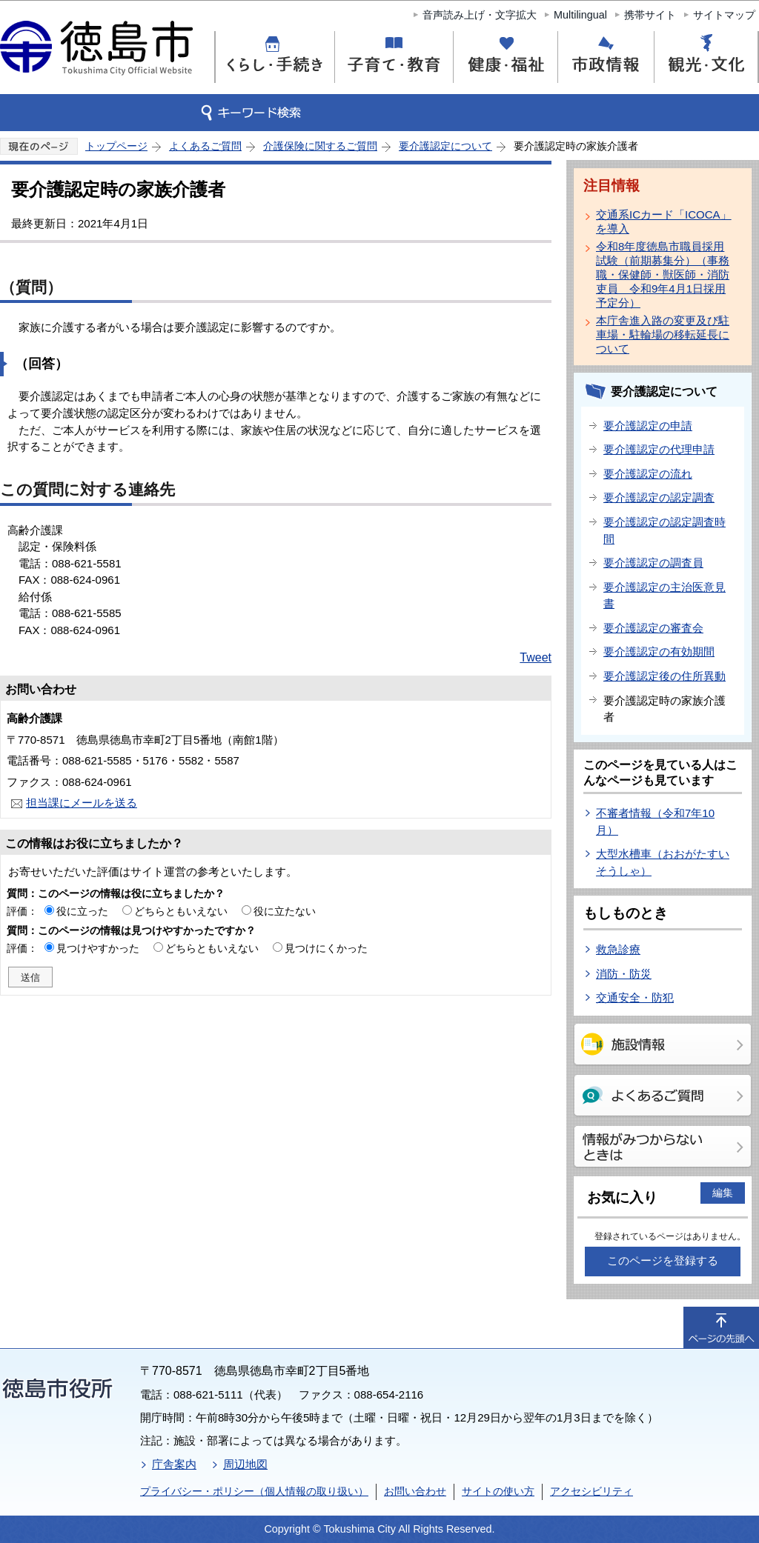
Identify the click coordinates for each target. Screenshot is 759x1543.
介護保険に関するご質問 (320, 146)
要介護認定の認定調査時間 (664, 530)
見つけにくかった (326, 948)
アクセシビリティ (591, 1491)
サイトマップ (724, 15)
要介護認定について (445, 146)
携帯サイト (650, 15)
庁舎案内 (174, 1464)
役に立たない (284, 911)
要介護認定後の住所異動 (664, 676)
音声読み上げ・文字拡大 (479, 15)
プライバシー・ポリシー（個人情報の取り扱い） (254, 1491)
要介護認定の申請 (647, 425)
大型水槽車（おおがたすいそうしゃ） (662, 862)
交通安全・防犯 (635, 997)
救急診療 (618, 949)
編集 (722, 1193)
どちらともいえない (181, 911)
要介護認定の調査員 (653, 562)
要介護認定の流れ (647, 473)
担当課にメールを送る (81, 802)
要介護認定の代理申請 (659, 449)
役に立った (82, 911)
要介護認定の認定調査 (659, 497)
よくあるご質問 (205, 146)
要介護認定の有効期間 (659, 651)
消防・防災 (624, 973)
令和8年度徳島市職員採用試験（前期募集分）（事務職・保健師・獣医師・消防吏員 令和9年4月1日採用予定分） (662, 274)
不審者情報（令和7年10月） (655, 821)
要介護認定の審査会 (653, 627)
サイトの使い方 (498, 1491)
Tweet (535, 657)
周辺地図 (245, 1464)
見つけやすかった (97, 948)
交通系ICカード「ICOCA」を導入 (664, 221)
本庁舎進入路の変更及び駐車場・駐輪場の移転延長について (662, 334)
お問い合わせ (415, 1491)
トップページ (116, 146)
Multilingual (580, 15)
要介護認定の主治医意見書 (664, 595)
